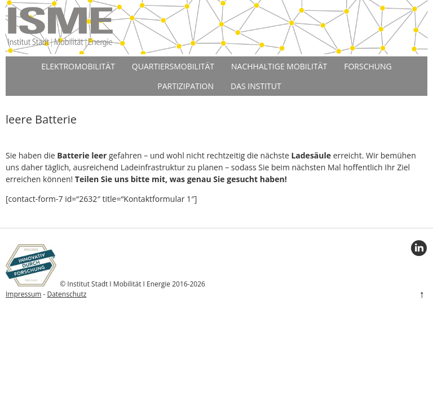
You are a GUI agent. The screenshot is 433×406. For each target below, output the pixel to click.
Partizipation (185, 86)
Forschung (368, 66)
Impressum (23, 294)
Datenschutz (66, 294)
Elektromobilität (78, 66)
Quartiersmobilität (173, 66)
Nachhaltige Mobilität (279, 66)
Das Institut (256, 86)
